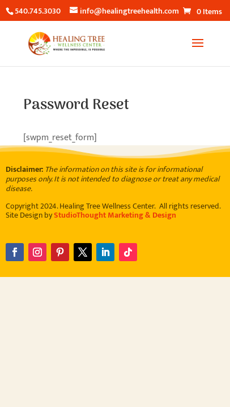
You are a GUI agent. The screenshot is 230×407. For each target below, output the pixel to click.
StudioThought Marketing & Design (115, 215)
